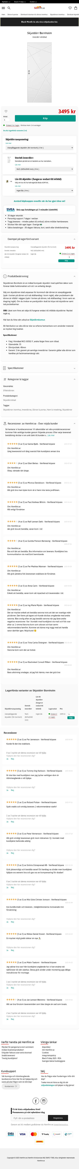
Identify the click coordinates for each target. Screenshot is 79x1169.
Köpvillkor (46, 1047)
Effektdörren (8, 390)
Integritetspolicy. (61, 1124)
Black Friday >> (20, 2)
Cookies (45, 1052)
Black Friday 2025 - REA (51, 1058)
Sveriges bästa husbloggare (53, 1061)
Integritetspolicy (49, 1055)
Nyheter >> (6, 2)
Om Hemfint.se (48, 1050)
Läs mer (51, 435)
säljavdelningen (48, 1085)
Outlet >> (33, 2)
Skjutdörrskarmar (37, 319)
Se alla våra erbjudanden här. (45, 22)
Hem (3, 14)
